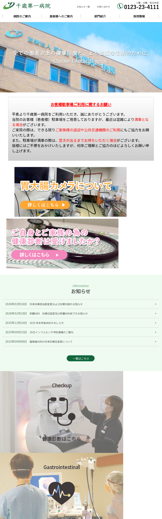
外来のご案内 (88, 495)
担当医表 (111, 495)
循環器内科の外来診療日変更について (51, 263)
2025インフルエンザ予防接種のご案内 (51, 254)
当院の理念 (86, 488)
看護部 (110, 502)
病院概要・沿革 (115, 488)
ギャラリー (112, 491)
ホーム (84, 484)
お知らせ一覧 (83, 6)
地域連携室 (86, 506)
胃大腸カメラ (140, 499)
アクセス (137, 491)
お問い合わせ (103, 6)
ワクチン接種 (114, 499)
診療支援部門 (140, 502)
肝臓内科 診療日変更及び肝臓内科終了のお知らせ (59, 235)
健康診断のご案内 (90, 499)
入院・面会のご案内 (143, 495)
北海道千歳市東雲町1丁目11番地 (40, 492)
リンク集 (137, 506)
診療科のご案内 (89, 491)
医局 (83, 502)
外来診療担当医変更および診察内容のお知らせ (56, 226)
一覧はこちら (80, 281)
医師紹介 (137, 488)
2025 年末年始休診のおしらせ (47, 244)
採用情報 (111, 506)
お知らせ (111, 484)
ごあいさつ (138, 484)
